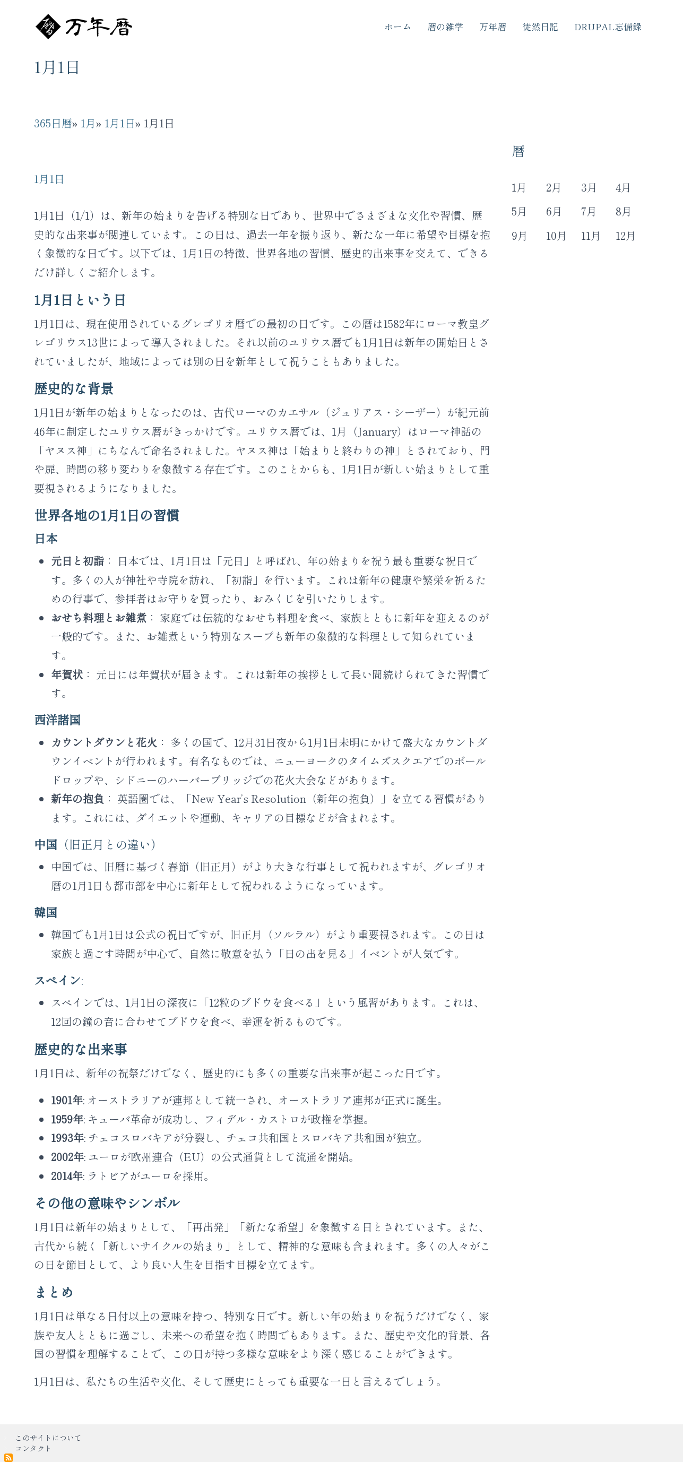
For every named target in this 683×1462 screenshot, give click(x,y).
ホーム (397, 26)
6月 (554, 211)
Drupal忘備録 (608, 26)
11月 (591, 235)
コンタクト (33, 1448)
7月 (589, 211)
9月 (520, 235)
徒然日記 (540, 26)
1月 (88, 123)
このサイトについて (48, 1437)
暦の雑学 (445, 26)
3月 (589, 187)
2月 (554, 187)
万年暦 (492, 26)
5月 (520, 211)
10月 (556, 235)
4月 (624, 187)
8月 (624, 211)
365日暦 (53, 123)
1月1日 (120, 123)
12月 (626, 235)
